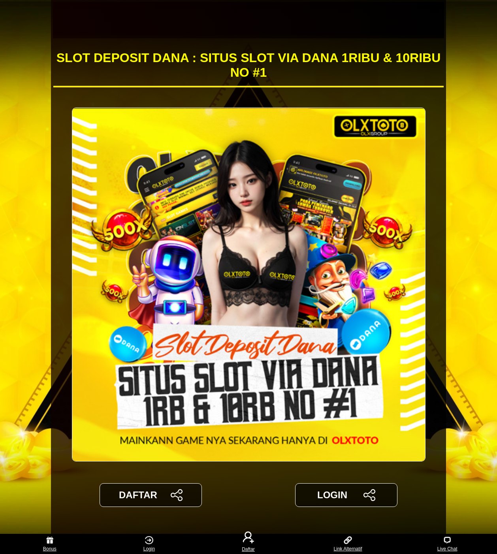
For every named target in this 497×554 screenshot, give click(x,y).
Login (149, 544)
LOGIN (346, 495)
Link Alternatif (348, 544)
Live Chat (447, 544)
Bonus (49, 544)
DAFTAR (151, 495)
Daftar (248, 544)
